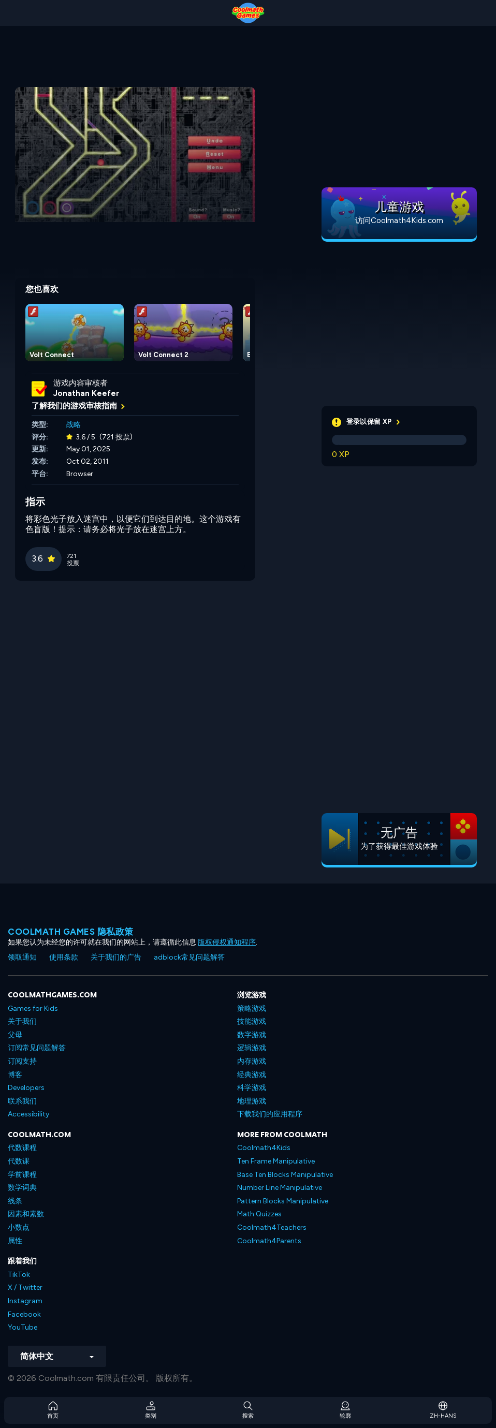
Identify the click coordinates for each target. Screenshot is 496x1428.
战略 (73, 424)
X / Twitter (25, 1287)
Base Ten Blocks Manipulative (285, 1174)
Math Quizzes (259, 1214)
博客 (15, 1074)
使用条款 (63, 957)
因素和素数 (26, 1214)
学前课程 (22, 1174)
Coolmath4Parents (269, 1240)
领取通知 (22, 957)
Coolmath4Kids (263, 1147)
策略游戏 (251, 1008)
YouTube (22, 1327)
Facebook (24, 1314)
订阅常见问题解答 (37, 1047)
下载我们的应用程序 (269, 1114)
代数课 (19, 1161)
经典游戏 (251, 1074)
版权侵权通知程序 (227, 942)
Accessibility (28, 1114)
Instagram (25, 1301)
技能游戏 (251, 1021)
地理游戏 (251, 1101)
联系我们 (22, 1101)
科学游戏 (251, 1087)
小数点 (19, 1227)
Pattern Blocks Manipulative (282, 1201)
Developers (26, 1087)
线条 (15, 1201)
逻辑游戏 (251, 1047)
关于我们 (22, 1021)
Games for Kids (33, 1008)
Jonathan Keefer (86, 393)
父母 (15, 1034)
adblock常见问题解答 (189, 957)
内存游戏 (251, 1061)
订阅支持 (22, 1061)
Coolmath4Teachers (272, 1227)
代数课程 (22, 1147)
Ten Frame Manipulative (276, 1161)
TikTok (19, 1274)
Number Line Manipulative (279, 1187)
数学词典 (22, 1187)
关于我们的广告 (116, 957)
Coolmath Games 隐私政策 (71, 931)
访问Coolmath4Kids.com (399, 220)
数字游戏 (251, 1034)
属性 (15, 1240)
